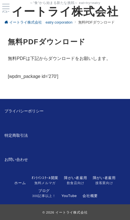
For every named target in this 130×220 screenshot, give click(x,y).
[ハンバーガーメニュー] (6, 8)
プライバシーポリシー (24, 111)
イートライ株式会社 (65, 11)
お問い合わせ (16, 159)
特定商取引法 (16, 135)
